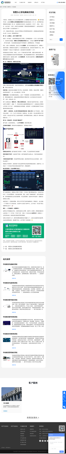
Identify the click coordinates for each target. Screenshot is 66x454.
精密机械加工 (8, 448)
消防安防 (32, 434)
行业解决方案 (22, 2)
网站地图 (52, 32)
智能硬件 (30, 2)
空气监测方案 (23, 438)
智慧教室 (22, 434)
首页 (16, 2)
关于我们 (43, 2)
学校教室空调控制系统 (10, 334)
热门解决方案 (23, 442)
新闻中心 (9, 6)
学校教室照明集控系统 (10, 353)
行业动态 (14, 6)
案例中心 (52, 26)
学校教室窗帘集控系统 (10, 300)
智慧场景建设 (23, 445)
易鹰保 (51, 35)
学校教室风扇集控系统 (10, 264)
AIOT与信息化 (4, 426)
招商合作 (36, 2)
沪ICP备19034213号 (42, 451)
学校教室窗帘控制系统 (10, 317)
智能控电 (32, 429)
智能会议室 (22, 431)
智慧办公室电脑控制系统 (15, 246)
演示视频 (52, 23)
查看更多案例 (33, 418)
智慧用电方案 (23, 440)
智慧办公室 (13, 22)
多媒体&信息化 (33, 436)
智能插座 (27, 94)
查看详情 (14, 278)
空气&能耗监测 (33, 431)
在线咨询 (58, 83)
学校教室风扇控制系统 (10, 283)
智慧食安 (22, 436)
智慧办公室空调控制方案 (15, 248)
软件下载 (52, 29)
